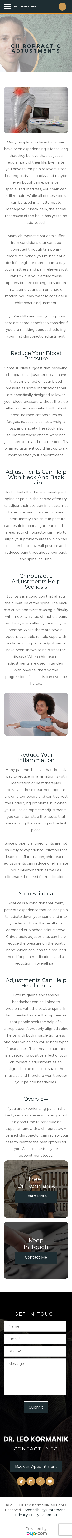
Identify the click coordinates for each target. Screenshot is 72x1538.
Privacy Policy (27, 1515)
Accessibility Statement (44, 1510)
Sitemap (49, 1515)
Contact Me (36, 1257)
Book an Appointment (36, 1466)
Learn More (36, 1196)
